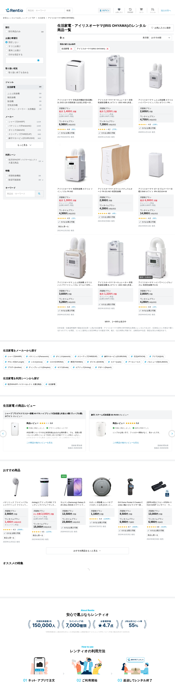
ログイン (104, 10)
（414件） (164, 527)
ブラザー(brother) (13, 367)
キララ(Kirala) (61, 367)
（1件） (73, 218)
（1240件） (106, 519)
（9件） (154, 218)
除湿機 (10, 101)
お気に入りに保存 (161, 28)
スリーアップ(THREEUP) (19, 134)
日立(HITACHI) (138, 356)
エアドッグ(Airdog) (82, 367)
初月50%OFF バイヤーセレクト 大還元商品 (22, 161)
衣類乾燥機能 (14, 175)
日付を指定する (15, 54)
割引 (7, 27)
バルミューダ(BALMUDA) (156, 362)
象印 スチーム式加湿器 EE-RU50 (105, 415)
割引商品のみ (14, 31)
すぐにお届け (14, 46)
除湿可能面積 (14, 180)
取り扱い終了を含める (18, 72)
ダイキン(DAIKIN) (95, 362)
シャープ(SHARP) (16, 122)
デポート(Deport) (103, 367)
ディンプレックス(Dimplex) (38, 367)
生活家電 (50, 384)
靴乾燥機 (11, 97)
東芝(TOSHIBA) (75, 362)
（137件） (49, 532)
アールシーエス (132, 362)
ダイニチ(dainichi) (16, 130)
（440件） (135, 527)
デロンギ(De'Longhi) (14, 362)
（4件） (114, 213)
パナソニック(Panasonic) (19, 126)
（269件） (20, 530)
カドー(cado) (114, 362)
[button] (87, 550)
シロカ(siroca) (35, 362)
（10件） (154, 125)
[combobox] (50, 10)
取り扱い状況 (11, 68)
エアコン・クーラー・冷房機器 (21, 109)
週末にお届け (14, 50)
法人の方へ (166, 10)
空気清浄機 (12, 105)
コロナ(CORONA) (55, 362)
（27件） (114, 129)
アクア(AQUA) (156, 356)
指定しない (13, 42)
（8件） (73, 129)
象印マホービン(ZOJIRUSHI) (21, 138)
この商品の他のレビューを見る (39, 443)
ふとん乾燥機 (13, 93)
